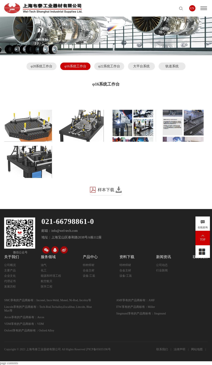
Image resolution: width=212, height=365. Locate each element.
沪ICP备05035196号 (98, 349)
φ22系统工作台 (109, 66)
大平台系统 (141, 66)
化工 (44, 270)
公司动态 (162, 265)
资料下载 (126, 257)
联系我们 (162, 349)
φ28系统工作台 (41, 66)
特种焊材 (88, 265)
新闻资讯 (163, 257)
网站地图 (197, 349)
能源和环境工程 (51, 275)
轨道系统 (172, 66)
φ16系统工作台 (75, 66)
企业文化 (10, 275)
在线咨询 (203, 227)
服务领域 (48, 257)
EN (192, 8)
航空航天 (46, 281)
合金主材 (88, 270)
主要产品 (10, 270)
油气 (44, 265)
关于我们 (11, 257)
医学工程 (46, 286)
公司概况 (10, 265)
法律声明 (180, 349)
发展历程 (10, 286)
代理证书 (10, 281)
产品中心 (90, 257)
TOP (202, 239)
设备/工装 (89, 275)
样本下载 (106, 189)
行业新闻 (162, 270)
